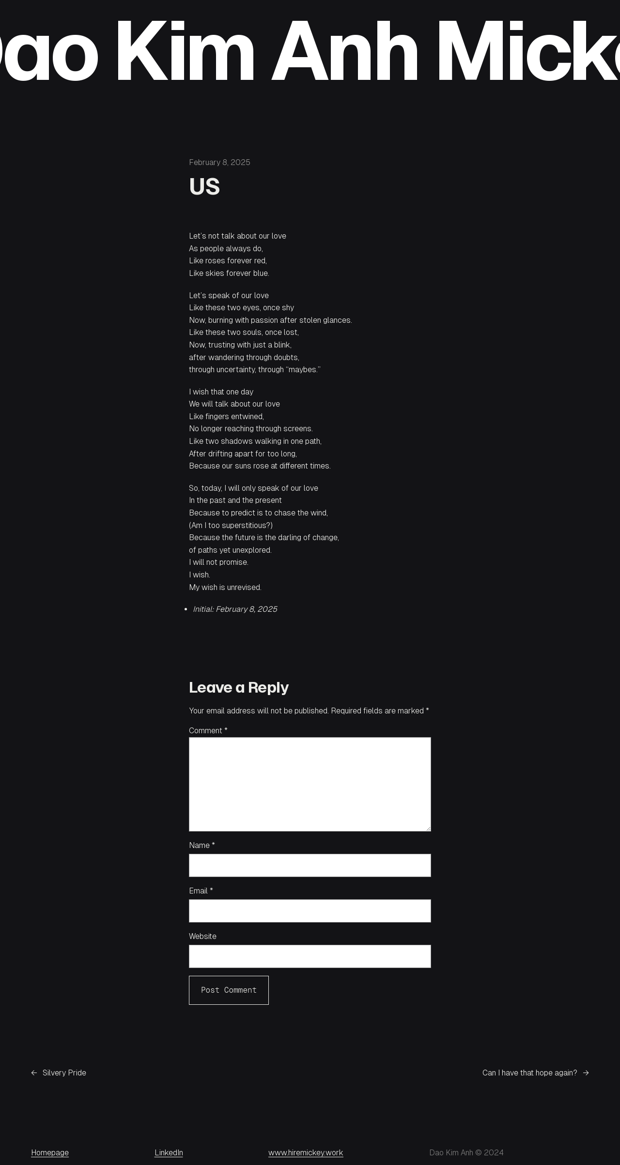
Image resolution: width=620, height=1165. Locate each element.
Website (203, 936)
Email (201, 890)
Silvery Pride (64, 1072)
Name (202, 845)
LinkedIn (169, 1152)
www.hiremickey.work (305, 1152)
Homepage (50, 1152)
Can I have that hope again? (529, 1072)
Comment (208, 730)
